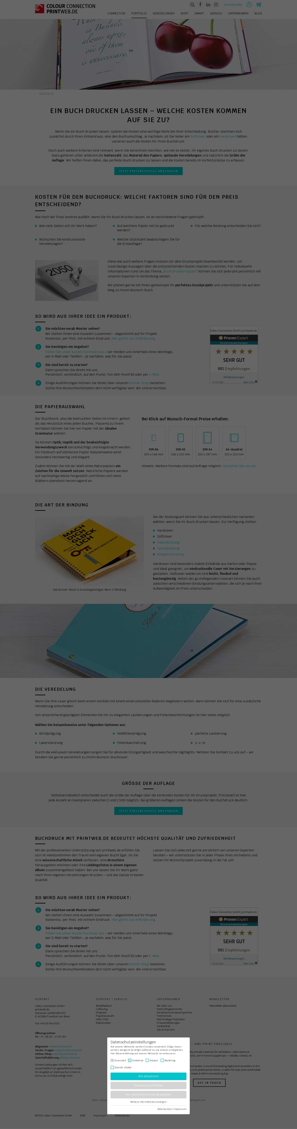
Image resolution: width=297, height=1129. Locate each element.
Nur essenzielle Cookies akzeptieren (148, 1094)
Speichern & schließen (148, 1085)
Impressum (180, 1109)
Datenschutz (165, 1109)
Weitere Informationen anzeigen (148, 1101)
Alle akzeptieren (148, 1076)
